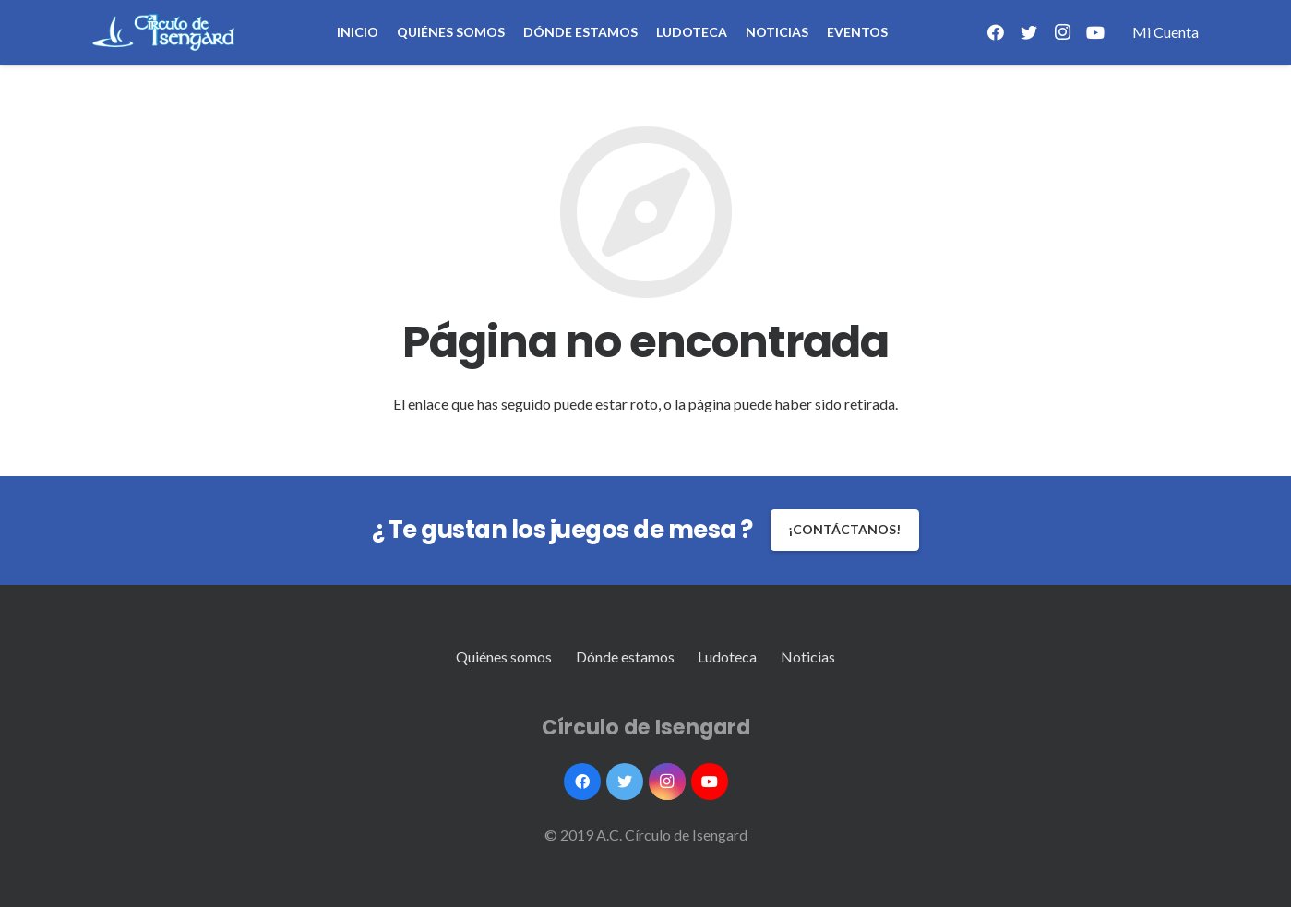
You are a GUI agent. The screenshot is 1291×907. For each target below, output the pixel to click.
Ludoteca (727, 656)
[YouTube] (1095, 32)
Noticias (808, 656)
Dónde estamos (625, 656)
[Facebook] (995, 32)
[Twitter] (1029, 32)
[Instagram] (1062, 32)
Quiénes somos (504, 656)
